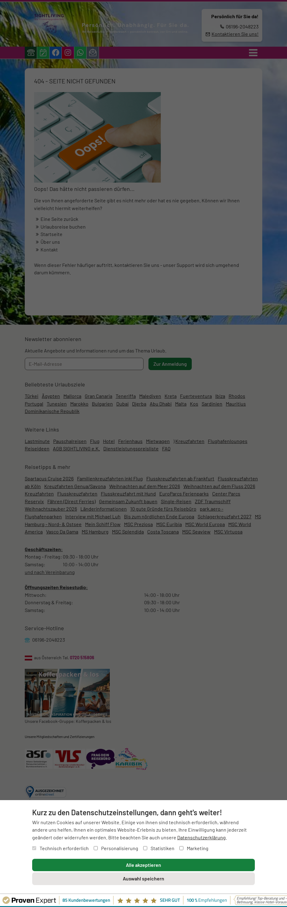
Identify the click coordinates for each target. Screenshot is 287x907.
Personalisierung (116, 848)
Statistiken (158, 848)
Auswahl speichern (143, 878)
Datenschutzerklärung (201, 837)
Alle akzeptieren (143, 865)
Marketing (193, 848)
